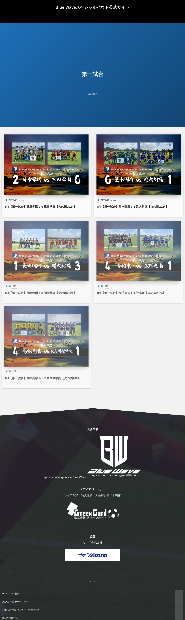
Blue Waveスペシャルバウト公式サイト (92, 7)
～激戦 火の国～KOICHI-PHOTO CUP (21, 609)
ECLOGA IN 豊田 (10, 593)
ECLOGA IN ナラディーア (15, 602)
